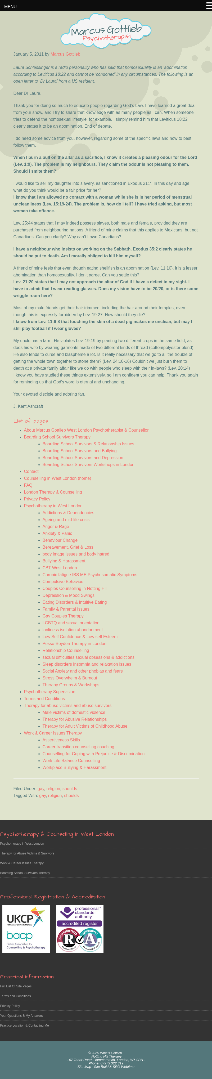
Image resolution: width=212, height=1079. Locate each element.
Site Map (84, 1067)
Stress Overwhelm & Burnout (70, 678)
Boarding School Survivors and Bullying (80, 451)
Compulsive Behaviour (64, 581)
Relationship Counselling (66, 650)
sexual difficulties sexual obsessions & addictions (88, 657)
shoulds (69, 788)
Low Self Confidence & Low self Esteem (80, 636)
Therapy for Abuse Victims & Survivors (27, 853)
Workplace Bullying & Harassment (75, 767)
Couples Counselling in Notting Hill (75, 588)
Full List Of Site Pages (16, 986)
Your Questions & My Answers (21, 1016)
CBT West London (60, 568)
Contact (31, 471)
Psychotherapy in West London (53, 506)
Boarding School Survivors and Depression (83, 457)
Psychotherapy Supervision (49, 692)
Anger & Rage (56, 526)
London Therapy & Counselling (53, 492)
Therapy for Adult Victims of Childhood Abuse (85, 726)
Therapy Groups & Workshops (71, 685)
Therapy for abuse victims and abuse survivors (68, 705)
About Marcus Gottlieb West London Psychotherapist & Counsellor (86, 430)
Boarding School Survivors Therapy (57, 437)
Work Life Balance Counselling (71, 760)
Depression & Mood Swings (69, 595)
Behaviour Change (60, 540)
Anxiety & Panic (57, 533)
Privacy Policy (37, 499)
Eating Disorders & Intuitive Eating (75, 602)
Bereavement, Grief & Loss (68, 547)
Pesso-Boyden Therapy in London (75, 643)
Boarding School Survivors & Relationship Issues (88, 444)
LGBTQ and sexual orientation (71, 623)
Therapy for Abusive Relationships (75, 719)
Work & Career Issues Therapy (53, 733)
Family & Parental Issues (66, 609)
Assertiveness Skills (61, 740)
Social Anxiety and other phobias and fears (83, 671)
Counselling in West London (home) (57, 478)
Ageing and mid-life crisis (66, 519)
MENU (10, 7)
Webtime (127, 1067)
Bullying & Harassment (64, 561)
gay (41, 788)
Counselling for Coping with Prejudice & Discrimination (94, 753)
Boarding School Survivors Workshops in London (88, 464)
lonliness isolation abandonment (73, 630)
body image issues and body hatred (76, 554)
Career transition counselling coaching (78, 747)
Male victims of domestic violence (74, 712)
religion (53, 788)
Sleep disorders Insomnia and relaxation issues (87, 664)
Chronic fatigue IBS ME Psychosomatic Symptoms (90, 574)
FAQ (28, 485)
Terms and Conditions (44, 698)
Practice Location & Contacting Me (24, 1025)
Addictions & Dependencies (68, 513)
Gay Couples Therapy (63, 616)
